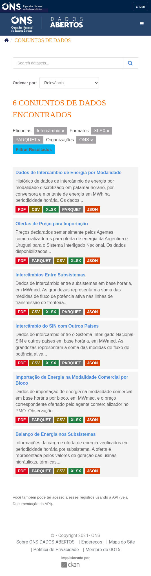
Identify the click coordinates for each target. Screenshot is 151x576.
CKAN (71, 565)
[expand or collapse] (142, 24)
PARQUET (71, 209)
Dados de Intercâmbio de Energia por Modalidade (68, 172)
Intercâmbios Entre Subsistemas (50, 274)
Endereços (91, 542)
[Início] (6, 40)
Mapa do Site (122, 542)
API (115, 497)
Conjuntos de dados (43, 40)
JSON (92, 209)
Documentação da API (32, 504)
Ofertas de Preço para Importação (51, 223)
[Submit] (130, 63)
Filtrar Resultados (34, 149)
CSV (36, 209)
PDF (22, 209)
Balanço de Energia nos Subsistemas (55, 434)
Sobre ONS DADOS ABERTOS (45, 542)
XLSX (51, 209)
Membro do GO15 (102, 549)
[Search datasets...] (68, 63)
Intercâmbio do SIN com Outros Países (57, 326)
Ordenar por (24, 83)
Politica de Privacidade (56, 549)
